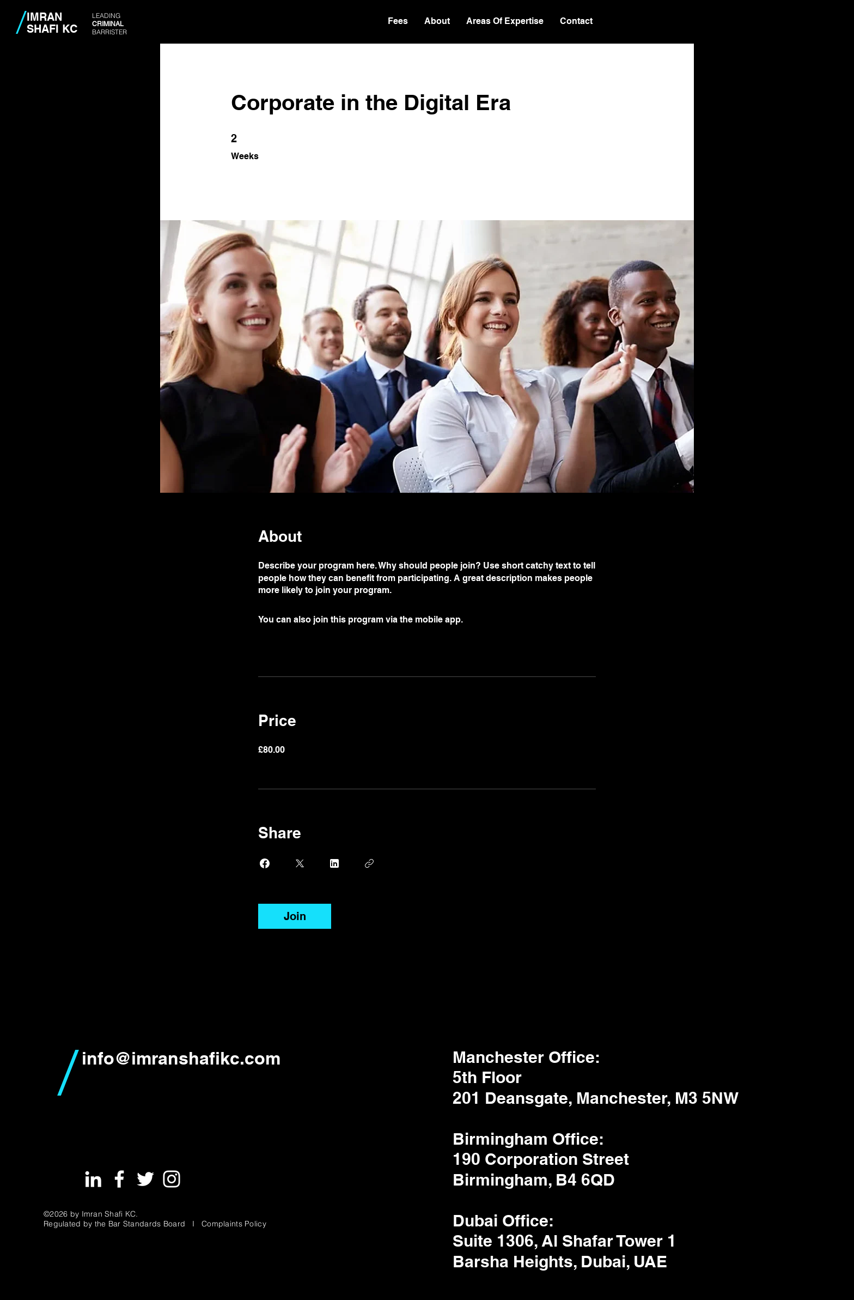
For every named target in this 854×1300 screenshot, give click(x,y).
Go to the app (493, 619)
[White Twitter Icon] (145, 1179)
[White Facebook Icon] (119, 1179)
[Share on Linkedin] (334, 863)
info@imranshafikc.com (181, 1058)
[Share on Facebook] (264, 863)
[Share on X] (299, 863)
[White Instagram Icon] (171, 1179)
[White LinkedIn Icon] (93, 1179)
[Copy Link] (369, 863)
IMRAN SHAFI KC (52, 22)
